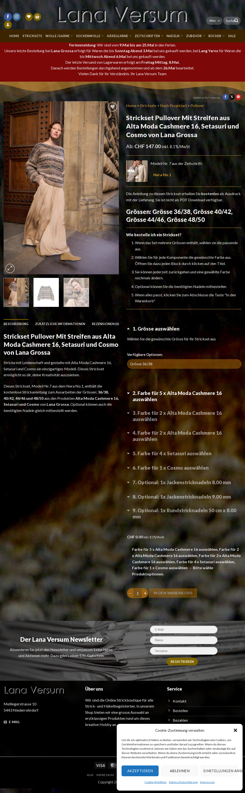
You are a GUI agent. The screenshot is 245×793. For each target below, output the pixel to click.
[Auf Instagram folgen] (17, 17)
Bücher (217, 36)
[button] (235, 730)
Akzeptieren (139, 771)
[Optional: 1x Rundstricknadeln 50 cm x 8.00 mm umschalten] (184, 519)
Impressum (206, 782)
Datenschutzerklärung (183, 782)
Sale (233, 36)
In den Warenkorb (174, 598)
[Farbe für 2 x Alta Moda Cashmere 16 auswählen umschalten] (184, 423)
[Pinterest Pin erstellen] (238, 97)
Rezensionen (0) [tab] (22, 333)
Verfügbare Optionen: (144, 360)
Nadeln (175, 36)
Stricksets (31, 36)
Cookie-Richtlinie (156, 782)
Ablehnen (179, 771)
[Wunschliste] (29, 17)
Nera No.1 (163, 175)
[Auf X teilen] (232, 97)
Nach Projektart (175, 105)
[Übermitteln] (236, 21)
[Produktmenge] (137, 598)
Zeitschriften (149, 36)
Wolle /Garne (58, 36)
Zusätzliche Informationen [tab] (60, 324)
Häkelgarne (119, 36)
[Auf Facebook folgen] (8, 17)
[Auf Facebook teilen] (225, 97)
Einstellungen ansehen (220, 771)
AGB (88, 780)
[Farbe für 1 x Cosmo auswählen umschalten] (184, 477)
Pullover (199, 105)
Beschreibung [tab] (16, 324)
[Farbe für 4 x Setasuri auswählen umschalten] (184, 463)
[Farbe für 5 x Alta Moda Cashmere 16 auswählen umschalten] (184, 403)
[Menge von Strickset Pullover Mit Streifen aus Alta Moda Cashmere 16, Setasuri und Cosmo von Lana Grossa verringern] (130, 598)
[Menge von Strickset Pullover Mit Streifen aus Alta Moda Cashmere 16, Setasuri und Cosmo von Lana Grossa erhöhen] (145, 598)
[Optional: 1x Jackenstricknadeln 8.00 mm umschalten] (184, 491)
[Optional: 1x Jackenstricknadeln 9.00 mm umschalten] (184, 505)
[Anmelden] (8, 25)
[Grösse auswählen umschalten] (184, 338)
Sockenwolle (89, 36)
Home (12, 36)
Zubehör (196, 36)
